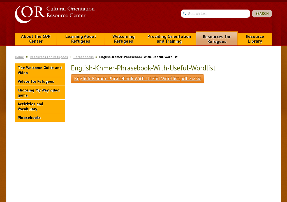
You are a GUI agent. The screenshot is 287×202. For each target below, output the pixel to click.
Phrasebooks (83, 57)
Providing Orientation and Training (169, 38)
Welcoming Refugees (123, 38)
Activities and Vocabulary (30, 106)
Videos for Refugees (36, 81)
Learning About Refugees (80, 38)
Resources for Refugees (217, 39)
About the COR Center (35, 38)
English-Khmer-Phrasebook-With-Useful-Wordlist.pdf (137, 78)
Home (19, 57)
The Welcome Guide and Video (40, 70)
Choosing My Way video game (38, 93)
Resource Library (255, 38)
